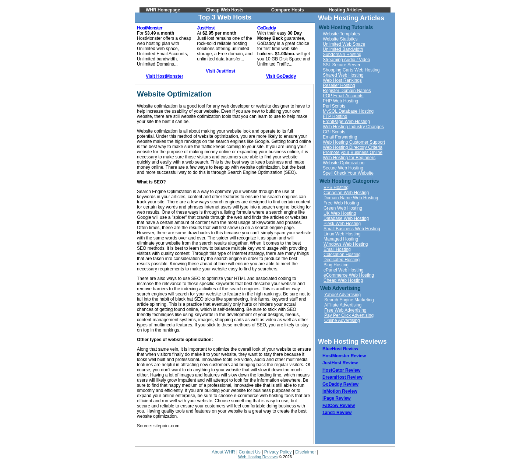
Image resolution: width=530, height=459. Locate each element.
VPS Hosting (336, 187)
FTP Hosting (335, 116)
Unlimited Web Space (344, 44)
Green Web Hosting (343, 208)
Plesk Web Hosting (342, 223)
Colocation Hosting (342, 254)
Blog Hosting (336, 264)
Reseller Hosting (339, 85)
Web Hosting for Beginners (349, 157)
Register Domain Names (347, 90)
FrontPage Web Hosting (346, 121)
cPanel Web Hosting (344, 270)
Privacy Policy (278, 452)
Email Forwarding (340, 137)
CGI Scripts (334, 131)
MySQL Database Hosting (348, 111)
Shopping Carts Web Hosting (351, 70)
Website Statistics (340, 39)
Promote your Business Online (352, 152)
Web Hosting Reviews (258, 457)
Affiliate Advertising (342, 305)
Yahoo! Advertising (342, 294)
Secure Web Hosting (343, 168)
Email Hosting (337, 249)
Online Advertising (342, 320)
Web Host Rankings (342, 80)
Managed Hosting (341, 239)
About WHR (223, 452)
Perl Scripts (334, 106)
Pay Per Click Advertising (349, 315)
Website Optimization (343, 162)
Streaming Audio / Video (346, 59)
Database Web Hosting (346, 218)
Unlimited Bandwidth (343, 49)
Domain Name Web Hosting (351, 197)
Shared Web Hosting (343, 75)
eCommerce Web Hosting (349, 275)
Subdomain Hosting (342, 54)
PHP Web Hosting (340, 101)
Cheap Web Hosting (343, 280)
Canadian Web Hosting (346, 192)
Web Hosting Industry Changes (353, 126)
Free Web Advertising (345, 310)
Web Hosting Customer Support (354, 142)
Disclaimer (305, 452)
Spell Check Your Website (348, 173)
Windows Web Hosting (346, 244)
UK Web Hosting (340, 213)
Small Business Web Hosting (352, 228)
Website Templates (341, 33)
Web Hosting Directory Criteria (352, 147)
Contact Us (250, 452)
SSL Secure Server (341, 64)
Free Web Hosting (341, 203)
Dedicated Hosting (342, 259)
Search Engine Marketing (349, 299)
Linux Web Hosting (342, 233)
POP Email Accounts (343, 95)
